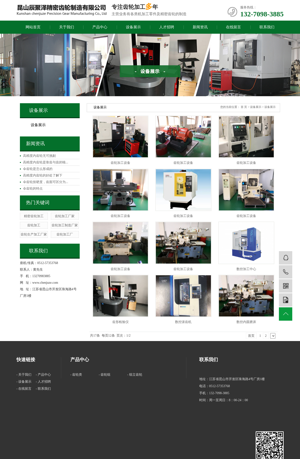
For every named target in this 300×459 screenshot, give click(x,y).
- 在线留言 (23, 388)
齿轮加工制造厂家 (65, 225)
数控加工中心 (246, 269)
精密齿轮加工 (34, 216)
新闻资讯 (200, 27)
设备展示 (133, 27)
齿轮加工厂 (64, 234)
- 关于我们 (23, 374)
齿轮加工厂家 (65, 216)
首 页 (244, 107)
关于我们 (66, 27)
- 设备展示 (23, 381)
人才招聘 (166, 27)
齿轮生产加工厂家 (34, 234)
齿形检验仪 (120, 322)
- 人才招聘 (43, 381)
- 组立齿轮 (134, 374)
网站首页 (33, 27)
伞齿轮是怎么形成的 (37, 169)
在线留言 (233, 27)
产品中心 (99, 27)
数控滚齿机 (183, 322)
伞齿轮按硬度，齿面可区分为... (45, 182)
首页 (251, 336)
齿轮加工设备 (120, 163)
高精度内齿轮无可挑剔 (39, 156)
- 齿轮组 (104, 374)
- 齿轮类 (76, 374)
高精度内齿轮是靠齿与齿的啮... (45, 162)
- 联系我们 (43, 388)
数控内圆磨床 (246, 322)
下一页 (272, 336)
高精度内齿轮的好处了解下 (42, 175)
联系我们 (266, 27)
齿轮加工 (33, 225)
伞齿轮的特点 (33, 188)
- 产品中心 (43, 374)
